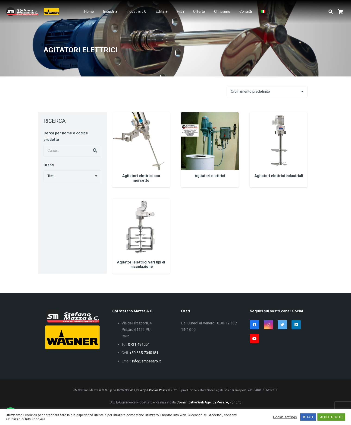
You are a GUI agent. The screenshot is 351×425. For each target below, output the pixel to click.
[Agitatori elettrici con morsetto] (141, 149)
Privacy (141, 390)
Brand (49, 165)
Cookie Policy (158, 390)
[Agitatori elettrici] (210, 149)
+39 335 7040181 (143, 353)
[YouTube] (254, 338)
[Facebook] (254, 324)
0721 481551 (139, 344)
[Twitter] (282, 324)
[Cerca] (95, 150)
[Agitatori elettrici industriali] (278, 149)
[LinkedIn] (296, 324)
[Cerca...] (72, 150)
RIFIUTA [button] (308, 417)
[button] (330, 11)
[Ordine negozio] (267, 91)
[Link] (22, 11)
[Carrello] (340, 11)
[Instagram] (268, 324)
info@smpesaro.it (146, 361)
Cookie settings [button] (285, 417)
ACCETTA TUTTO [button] (331, 417)
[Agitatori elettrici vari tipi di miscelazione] (141, 236)
